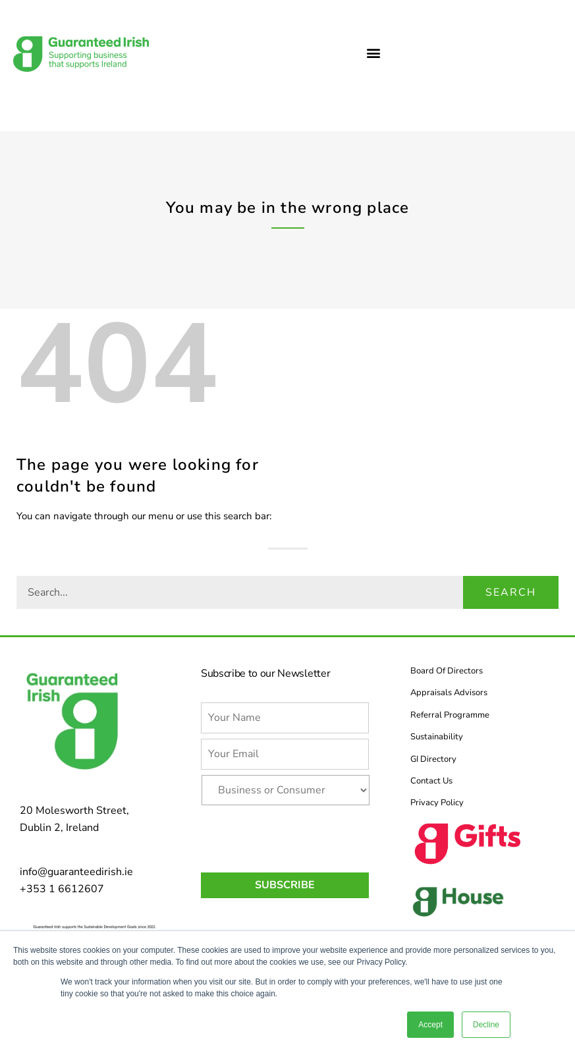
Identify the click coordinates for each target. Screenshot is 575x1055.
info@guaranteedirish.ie (76, 872)
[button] (373, 52)
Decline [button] (486, 1024)
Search (510, 592)
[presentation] (301, 836)
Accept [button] (430, 1024)
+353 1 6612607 (62, 889)
